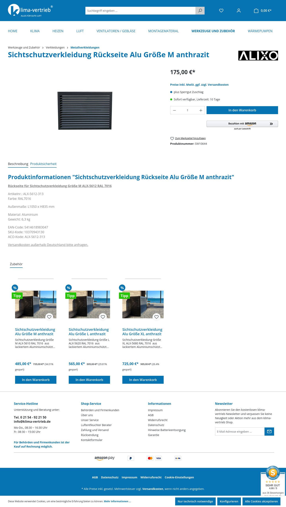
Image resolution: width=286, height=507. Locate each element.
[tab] (18, 164)
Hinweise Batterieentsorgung (167, 430)
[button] (242, 125)
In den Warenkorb (242, 110)
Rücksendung (90, 435)
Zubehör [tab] (16, 264)
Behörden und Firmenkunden (100, 410)
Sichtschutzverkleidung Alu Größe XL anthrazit (142, 331)
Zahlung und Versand (95, 430)
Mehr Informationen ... (117, 501)
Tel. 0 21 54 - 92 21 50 (30, 417)
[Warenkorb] (262, 11)
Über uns (87, 415)
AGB (151, 415)
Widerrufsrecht (157, 420)
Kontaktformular (91, 440)
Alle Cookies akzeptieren (261, 501)
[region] (85, 110)
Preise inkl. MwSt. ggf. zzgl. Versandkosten (199, 84)
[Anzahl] (187, 110)
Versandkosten (152, 489)
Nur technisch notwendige (195, 501)
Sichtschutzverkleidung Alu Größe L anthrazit (89, 331)
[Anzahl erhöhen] (201, 110)
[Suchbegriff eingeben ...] (140, 11)
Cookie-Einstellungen (179, 477)
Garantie (153, 435)
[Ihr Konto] (238, 11)
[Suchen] (200, 11)
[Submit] (269, 431)
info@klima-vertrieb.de (32, 421)
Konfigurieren (229, 501)
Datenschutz (156, 425)
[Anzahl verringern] (174, 110)
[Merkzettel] (221, 11)
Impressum (155, 410)
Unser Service (90, 420)
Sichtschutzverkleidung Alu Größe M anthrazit (35, 331)
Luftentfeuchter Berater (96, 425)
